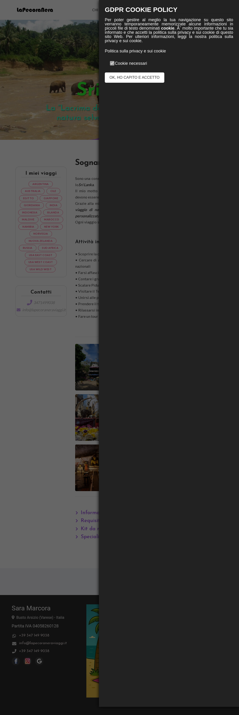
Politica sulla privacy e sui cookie (135, 51)
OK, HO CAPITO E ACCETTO (134, 77)
